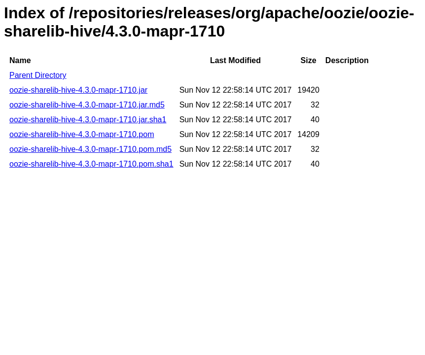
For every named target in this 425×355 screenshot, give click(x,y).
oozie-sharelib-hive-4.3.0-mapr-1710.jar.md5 (87, 105)
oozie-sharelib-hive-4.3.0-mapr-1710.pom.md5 (90, 149)
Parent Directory (38, 75)
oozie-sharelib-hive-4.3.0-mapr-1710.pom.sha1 (91, 164)
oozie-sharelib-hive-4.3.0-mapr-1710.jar (78, 90)
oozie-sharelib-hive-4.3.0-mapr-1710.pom (81, 134)
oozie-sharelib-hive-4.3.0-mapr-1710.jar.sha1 (87, 119)
